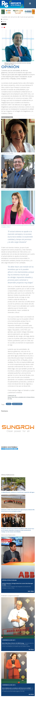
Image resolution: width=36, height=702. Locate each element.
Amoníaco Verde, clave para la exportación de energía (14, 189)
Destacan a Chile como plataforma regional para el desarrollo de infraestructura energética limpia (18, 510)
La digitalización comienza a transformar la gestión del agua (17, 492)
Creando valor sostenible (7, 153)
